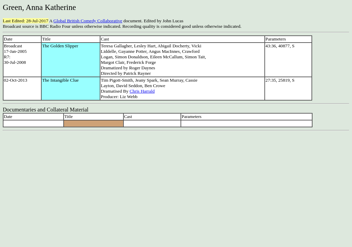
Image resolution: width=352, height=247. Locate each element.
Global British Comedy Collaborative (87, 20)
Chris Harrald (142, 91)
